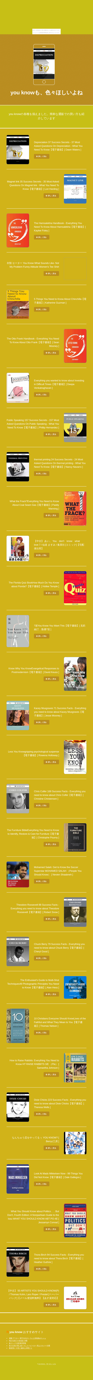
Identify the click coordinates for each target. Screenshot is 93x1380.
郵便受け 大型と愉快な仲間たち (20, 1348)
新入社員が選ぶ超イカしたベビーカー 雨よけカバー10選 (29, 1346)
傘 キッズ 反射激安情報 (17, 1343)
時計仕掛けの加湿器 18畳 (18, 1341)
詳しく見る (42, 156)
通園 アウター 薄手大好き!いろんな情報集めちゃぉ (27, 1338)
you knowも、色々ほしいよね (46, 92)
